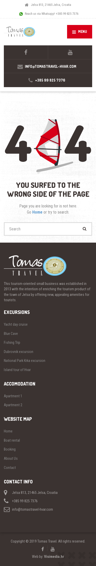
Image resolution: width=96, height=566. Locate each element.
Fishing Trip (12, 342)
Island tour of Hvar (17, 370)
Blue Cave (11, 334)
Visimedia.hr (54, 557)
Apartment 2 (13, 405)
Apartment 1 (13, 396)
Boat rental (12, 440)
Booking (10, 449)
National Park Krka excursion (24, 361)
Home (38, 212)
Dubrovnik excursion (18, 352)
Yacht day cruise (16, 324)
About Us (11, 458)
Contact (10, 468)
